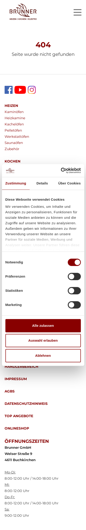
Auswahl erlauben (43, 340)
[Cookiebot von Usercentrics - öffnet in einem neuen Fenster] (61, 170)
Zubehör (12, 149)
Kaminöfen (14, 112)
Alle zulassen (43, 325)
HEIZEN (11, 105)
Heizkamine (15, 118)
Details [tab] (42, 183)
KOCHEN (12, 161)
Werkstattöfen (17, 136)
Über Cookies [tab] (69, 183)
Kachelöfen (14, 124)
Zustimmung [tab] (15, 183)
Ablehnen (43, 355)
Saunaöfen (14, 143)
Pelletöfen (13, 130)
